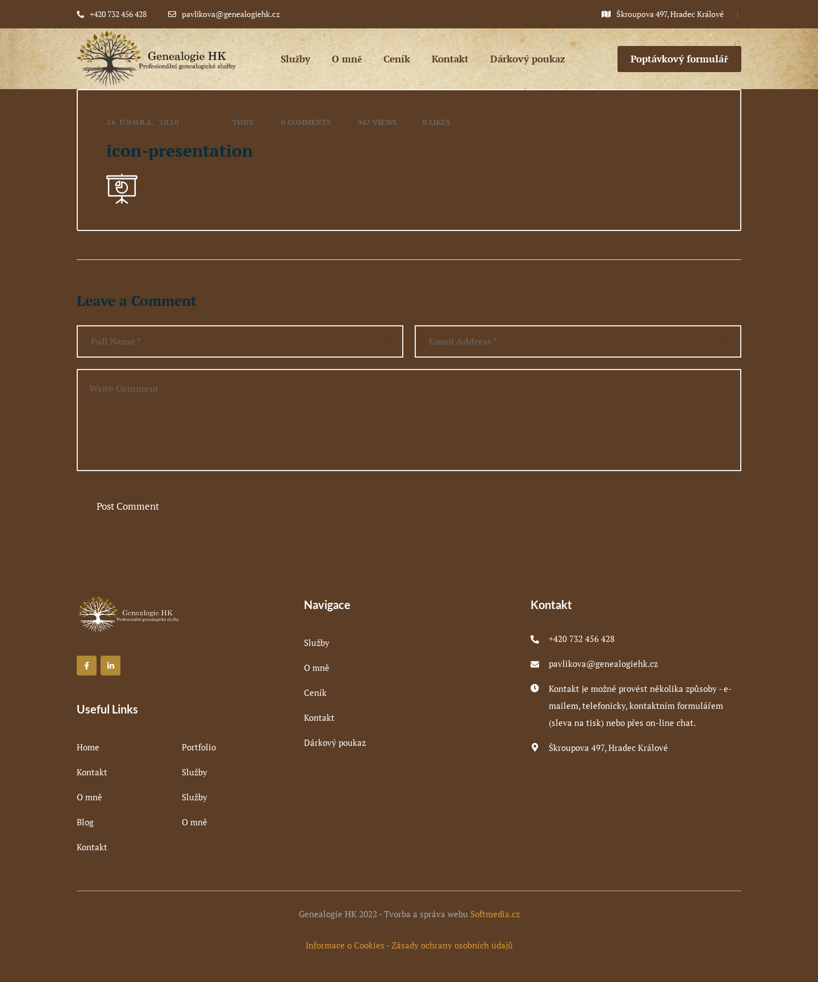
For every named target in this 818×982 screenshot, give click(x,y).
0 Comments (306, 122)
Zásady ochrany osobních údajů (452, 945)
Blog (85, 822)
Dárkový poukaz (335, 742)
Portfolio (199, 747)
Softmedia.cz (495, 914)
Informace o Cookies (345, 945)
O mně (89, 797)
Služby (194, 772)
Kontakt (92, 772)
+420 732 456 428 (582, 638)
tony (243, 122)
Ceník (315, 692)
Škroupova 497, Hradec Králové (608, 747)
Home (88, 747)
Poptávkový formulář (679, 58)
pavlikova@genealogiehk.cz (603, 663)
